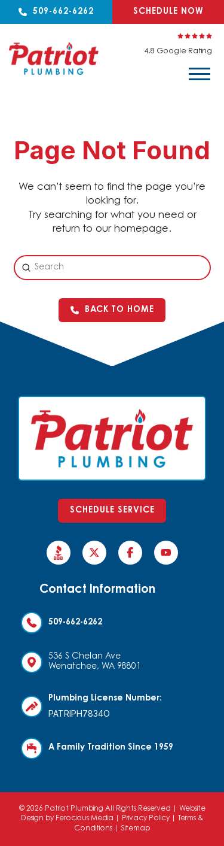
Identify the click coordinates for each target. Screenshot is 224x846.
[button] (199, 74)
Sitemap (136, 828)
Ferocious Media (84, 818)
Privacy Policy (146, 818)
